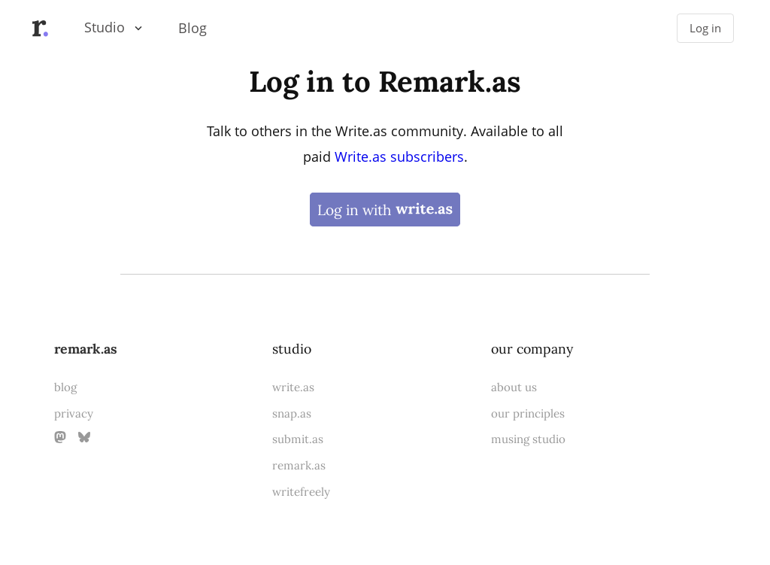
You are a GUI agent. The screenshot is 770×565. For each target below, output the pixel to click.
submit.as (297, 439)
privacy (73, 413)
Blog (192, 28)
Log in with (385, 209)
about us (514, 387)
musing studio (528, 439)
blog (65, 387)
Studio (104, 27)
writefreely (301, 492)
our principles (528, 413)
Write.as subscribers (399, 156)
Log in (705, 28)
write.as (293, 387)
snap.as (291, 413)
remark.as (85, 348)
